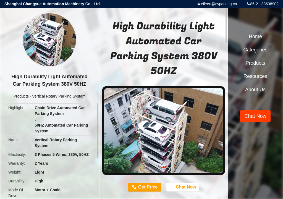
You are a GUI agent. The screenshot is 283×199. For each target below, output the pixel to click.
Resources (255, 76)
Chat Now (184, 187)
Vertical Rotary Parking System (58, 96)
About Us (255, 89)
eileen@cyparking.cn (219, 4)
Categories (255, 50)
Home (255, 36)
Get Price (147, 187)
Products (21, 96)
